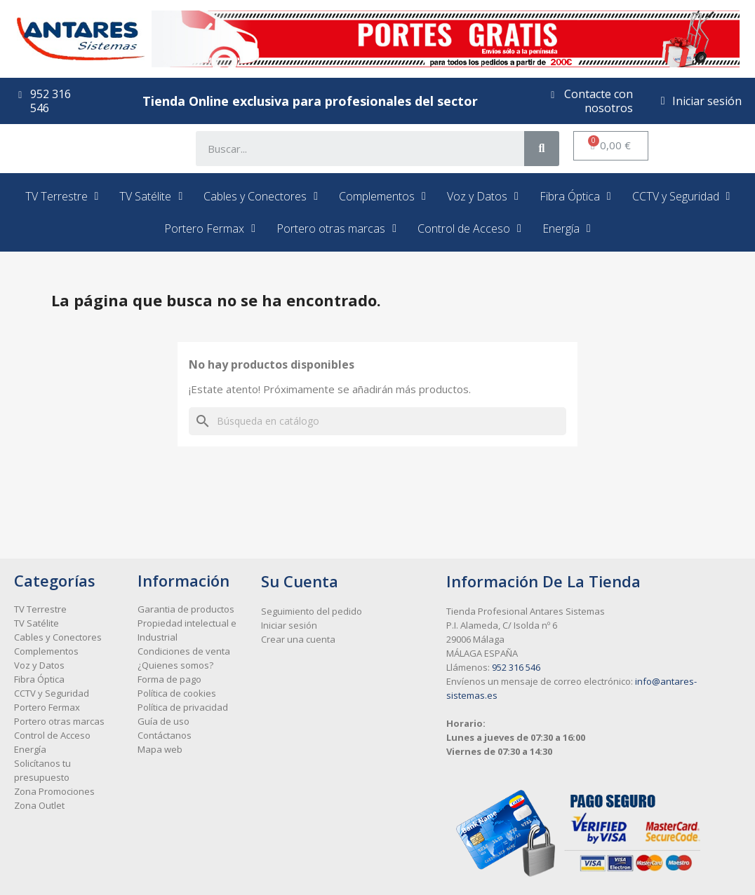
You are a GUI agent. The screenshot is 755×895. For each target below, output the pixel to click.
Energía (566, 228)
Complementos (382, 196)
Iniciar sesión (289, 625)
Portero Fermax (209, 228)
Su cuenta (299, 581)
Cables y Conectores (260, 196)
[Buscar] (377, 421)
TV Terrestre (62, 196)
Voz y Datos (483, 196)
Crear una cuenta (298, 639)
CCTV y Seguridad (681, 196)
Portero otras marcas (336, 228)
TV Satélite (150, 196)
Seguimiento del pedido (311, 611)
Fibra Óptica (575, 196)
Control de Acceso (469, 228)
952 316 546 (516, 667)
